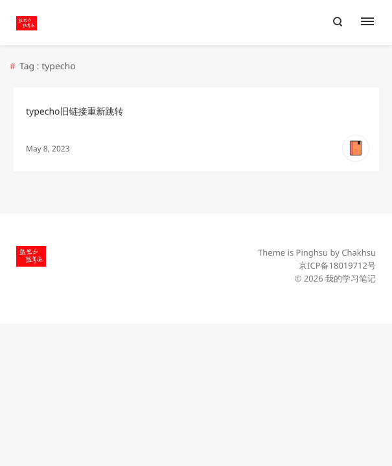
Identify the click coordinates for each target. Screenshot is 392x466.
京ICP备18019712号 (337, 265)
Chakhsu (358, 252)
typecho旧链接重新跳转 (75, 111)
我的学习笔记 (350, 278)
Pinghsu (312, 252)
